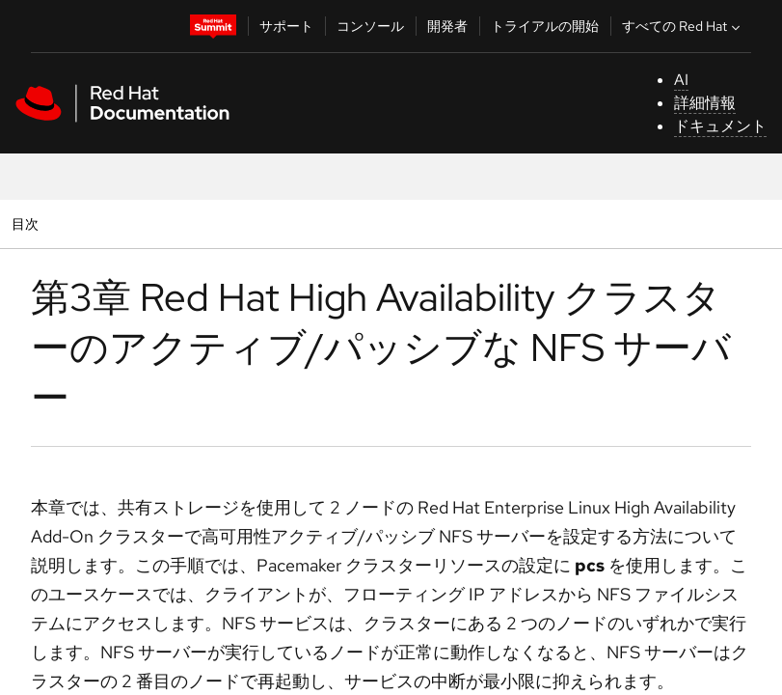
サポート (286, 26)
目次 (27, 223)
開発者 (447, 26)
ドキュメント (720, 126)
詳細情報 (705, 103)
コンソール (370, 26)
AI (681, 80)
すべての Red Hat (683, 26)
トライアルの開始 (545, 26)
